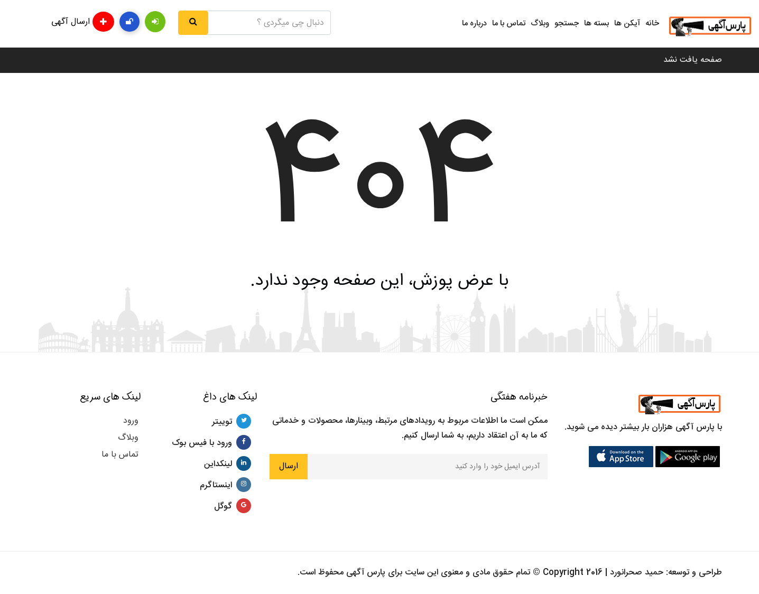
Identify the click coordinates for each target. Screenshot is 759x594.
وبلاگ (540, 23)
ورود (130, 421)
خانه (652, 23)
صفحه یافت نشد (692, 60)
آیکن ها (627, 23)
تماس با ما (508, 23)
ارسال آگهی (82, 22)
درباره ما (474, 23)
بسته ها (596, 23)
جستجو (566, 23)
